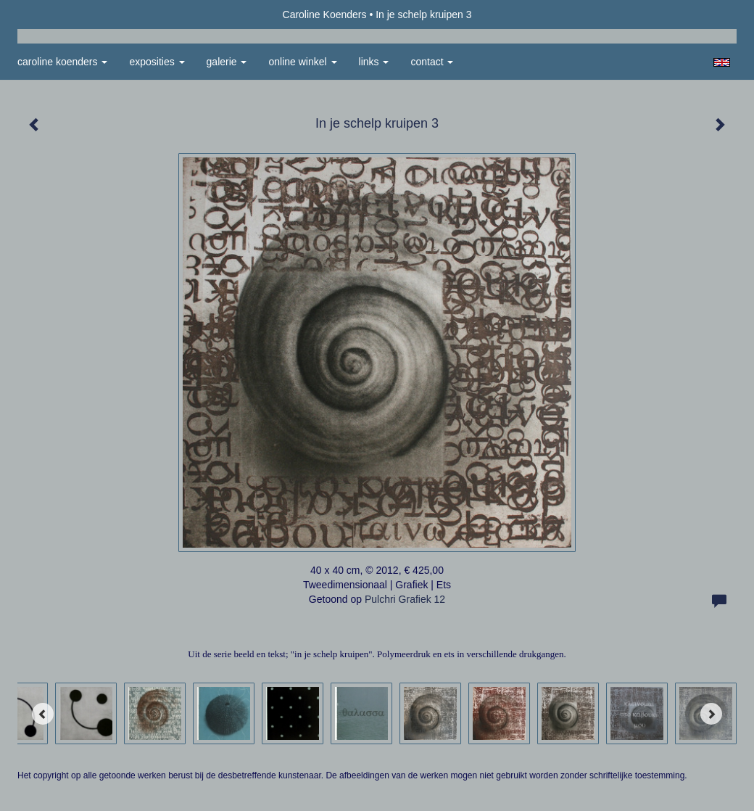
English (721, 62)
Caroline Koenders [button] (62, 61)
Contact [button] (431, 61)
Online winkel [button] (302, 61)
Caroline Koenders (325, 14)
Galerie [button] (227, 61)
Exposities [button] (156, 61)
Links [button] (374, 61)
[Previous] (43, 714)
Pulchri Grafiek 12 (405, 599)
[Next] (711, 714)
